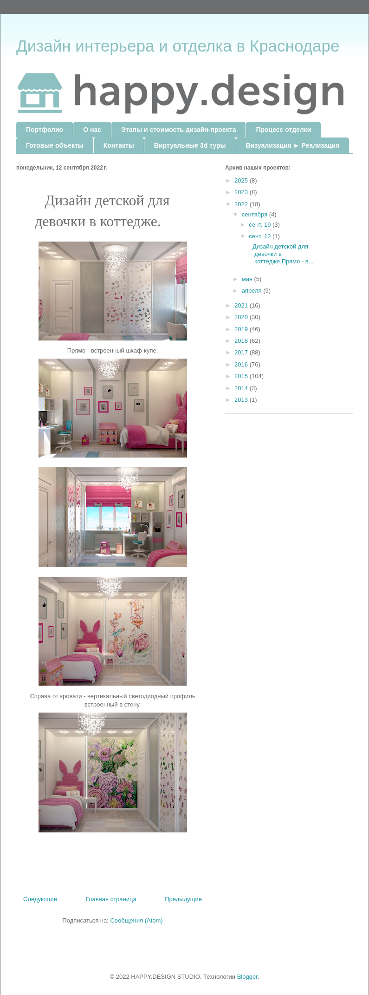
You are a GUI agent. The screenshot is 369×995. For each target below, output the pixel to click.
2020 (242, 317)
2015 (242, 376)
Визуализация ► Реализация (293, 145)
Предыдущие (183, 899)
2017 (242, 352)
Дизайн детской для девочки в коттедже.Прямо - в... (280, 253)
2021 (242, 305)
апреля (253, 290)
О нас (92, 129)
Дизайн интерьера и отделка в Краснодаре (177, 46)
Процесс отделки (283, 129)
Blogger (247, 976)
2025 (242, 180)
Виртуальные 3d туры (190, 145)
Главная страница (111, 899)
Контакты (119, 145)
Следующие (40, 899)
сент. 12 (260, 236)
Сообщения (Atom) (136, 920)
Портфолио (44, 129)
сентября (255, 214)
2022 (242, 204)
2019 (242, 329)
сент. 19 (260, 224)
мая (248, 278)
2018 (242, 340)
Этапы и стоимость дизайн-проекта (178, 129)
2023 (242, 192)
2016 (242, 364)
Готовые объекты (55, 145)
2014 (242, 388)
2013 (242, 399)
